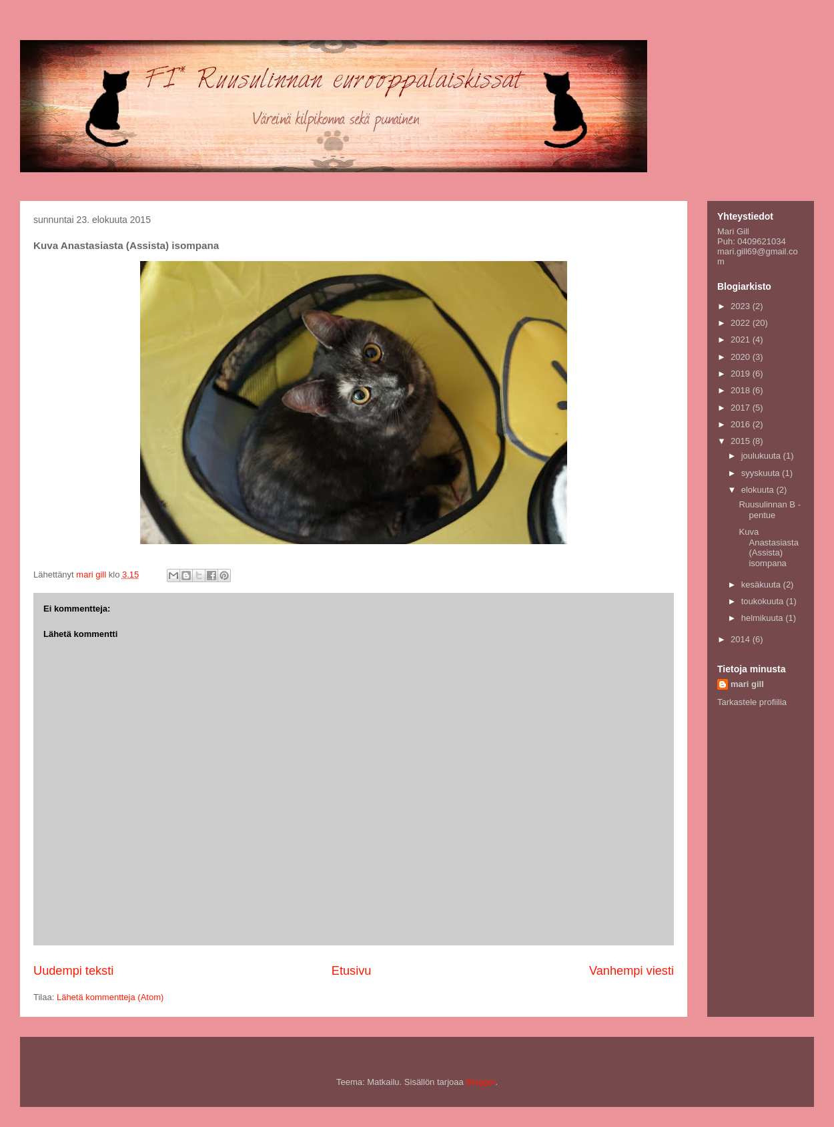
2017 (742, 408)
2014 (742, 639)
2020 (742, 357)
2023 (742, 306)
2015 (742, 441)
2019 (742, 374)
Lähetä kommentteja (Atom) (110, 997)
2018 (742, 390)
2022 (742, 323)
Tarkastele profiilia (752, 702)
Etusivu (352, 970)
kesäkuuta (762, 585)
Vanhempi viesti (631, 970)
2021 (742, 339)
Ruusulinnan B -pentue (770, 509)
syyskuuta (761, 473)
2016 (742, 424)
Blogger (480, 1082)
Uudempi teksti (73, 970)
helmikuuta (763, 618)
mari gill (747, 684)
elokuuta (759, 490)
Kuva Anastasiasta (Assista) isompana (768, 547)
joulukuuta (762, 456)
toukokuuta (763, 601)
